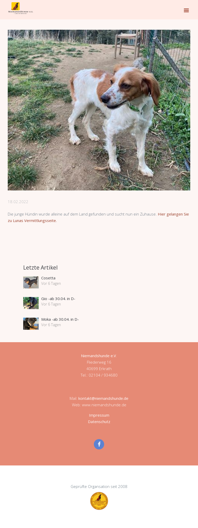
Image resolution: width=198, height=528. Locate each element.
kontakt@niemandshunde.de (103, 398)
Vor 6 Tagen (51, 283)
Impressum (99, 415)
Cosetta (48, 277)
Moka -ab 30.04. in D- (60, 319)
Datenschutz (99, 421)
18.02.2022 (18, 201)
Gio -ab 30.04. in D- (58, 298)
